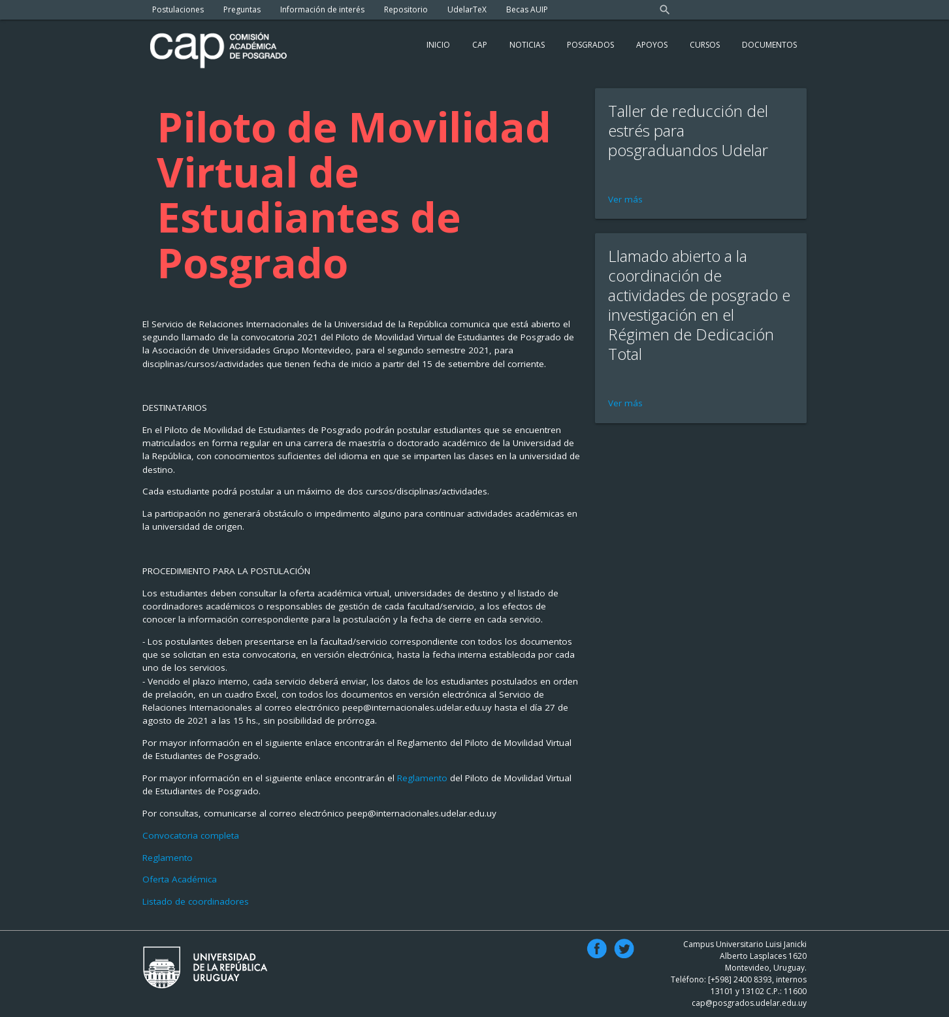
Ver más (625, 199)
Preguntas (242, 9)
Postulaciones (178, 9)
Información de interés (322, 9)
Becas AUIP (527, 9)
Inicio (438, 44)
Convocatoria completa (190, 835)
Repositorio (406, 9)
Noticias (527, 44)
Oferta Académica (179, 879)
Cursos (705, 44)
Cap (479, 44)
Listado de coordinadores (195, 901)
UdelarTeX (467, 9)
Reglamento (423, 778)
